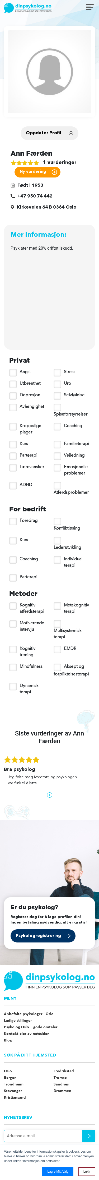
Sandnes (61, 1084)
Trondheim (13, 1084)
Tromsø (60, 1078)
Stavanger (13, 1091)
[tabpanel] (49, 773)
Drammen (62, 1091)
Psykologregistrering (38, 936)
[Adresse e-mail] (49, 1136)
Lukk (86, 1171)
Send (88, 1136)
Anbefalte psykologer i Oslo (29, 1014)
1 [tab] (49, 795)
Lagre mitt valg (57, 1171)
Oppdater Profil (43, 133)
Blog (8, 1040)
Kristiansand (15, 1097)
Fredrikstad (64, 1071)
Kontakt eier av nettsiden (27, 1034)
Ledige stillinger (18, 1021)
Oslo (8, 1071)
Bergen (10, 1078)
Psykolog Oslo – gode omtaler (31, 1027)
